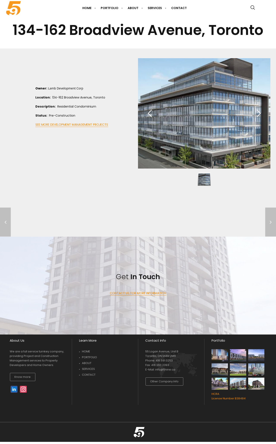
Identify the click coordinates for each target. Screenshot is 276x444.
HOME (86, 351)
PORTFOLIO (89, 357)
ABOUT (86, 363)
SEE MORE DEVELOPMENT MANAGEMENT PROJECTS (71, 124)
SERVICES (88, 369)
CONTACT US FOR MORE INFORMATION (138, 293)
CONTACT (89, 375)
